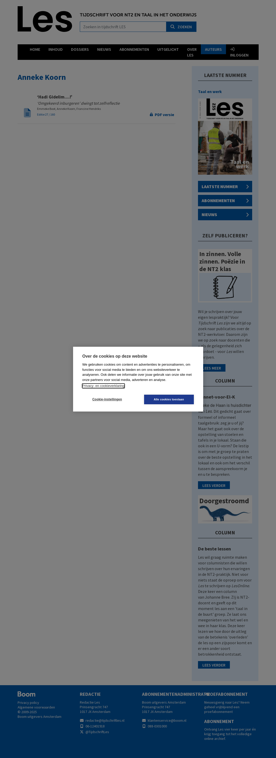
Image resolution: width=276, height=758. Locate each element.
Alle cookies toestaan (169, 399)
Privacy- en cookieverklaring (103, 386)
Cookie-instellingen (107, 399)
